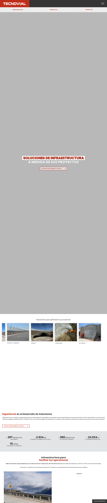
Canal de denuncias (99, 501)
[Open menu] (103, 3)
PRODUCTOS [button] (53, 9)
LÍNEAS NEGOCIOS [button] (17, 9)
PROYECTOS (89, 9)
